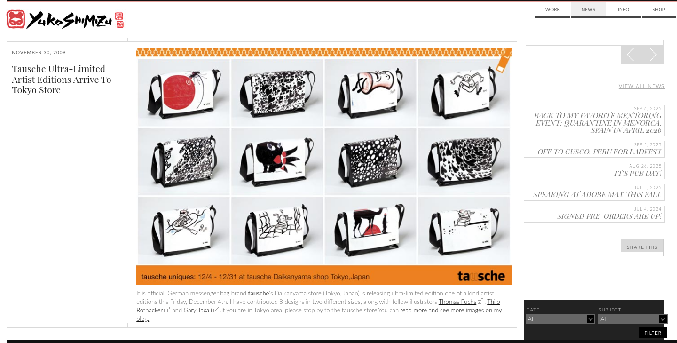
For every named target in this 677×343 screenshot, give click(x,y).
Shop (659, 9)
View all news (642, 86)
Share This (642, 247)
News (588, 9)
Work (552, 9)
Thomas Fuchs (457, 301)
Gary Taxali (198, 310)
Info (623, 9)
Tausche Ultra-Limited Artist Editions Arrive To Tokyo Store (61, 79)
